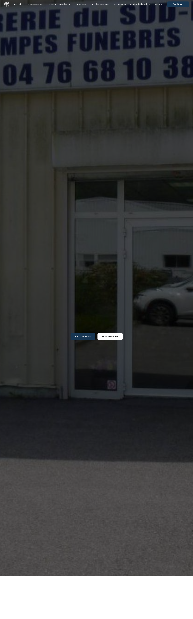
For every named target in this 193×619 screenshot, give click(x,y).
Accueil (17, 4)
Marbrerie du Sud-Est (140, 4)
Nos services (120, 4)
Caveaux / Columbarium (59, 4)
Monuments (81, 4)
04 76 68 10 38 (82, 336)
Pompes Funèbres (34, 4)
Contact (159, 4)
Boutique (178, 4)
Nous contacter (111, 336)
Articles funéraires (100, 4)
